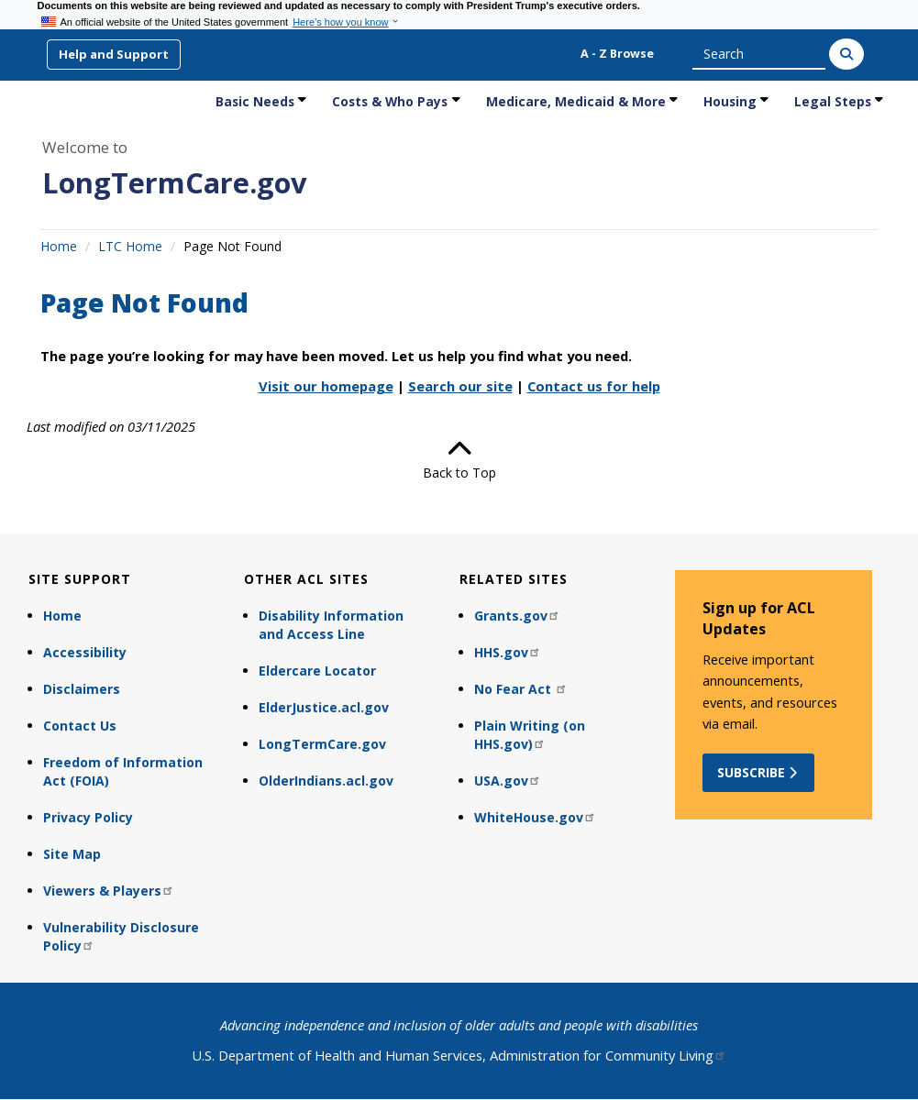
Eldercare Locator (317, 670)
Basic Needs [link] (255, 101)
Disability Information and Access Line (331, 625)
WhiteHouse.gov (535, 817)
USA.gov (507, 780)
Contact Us (79, 725)
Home (58, 246)
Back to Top (459, 459)
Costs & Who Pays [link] (390, 101)
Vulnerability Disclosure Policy (121, 936)
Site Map (72, 854)
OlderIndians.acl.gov (326, 780)
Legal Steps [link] (832, 101)
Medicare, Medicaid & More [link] (576, 101)
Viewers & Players (108, 890)
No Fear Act (521, 689)
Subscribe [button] (759, 772)
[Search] (846, 54)
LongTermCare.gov (174, 182)
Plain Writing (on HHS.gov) (529, 735)
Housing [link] (730, 101)
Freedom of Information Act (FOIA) (123, 771)
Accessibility (85, 652)
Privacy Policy (88, 817)
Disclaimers (81, 689)
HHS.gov (507, 652)
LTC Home (130, 246)
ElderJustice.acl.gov (324, 707)
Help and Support (114, 54)
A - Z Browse (617, 53)
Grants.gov (517, 615)
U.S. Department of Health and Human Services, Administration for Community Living (459, 1055)
